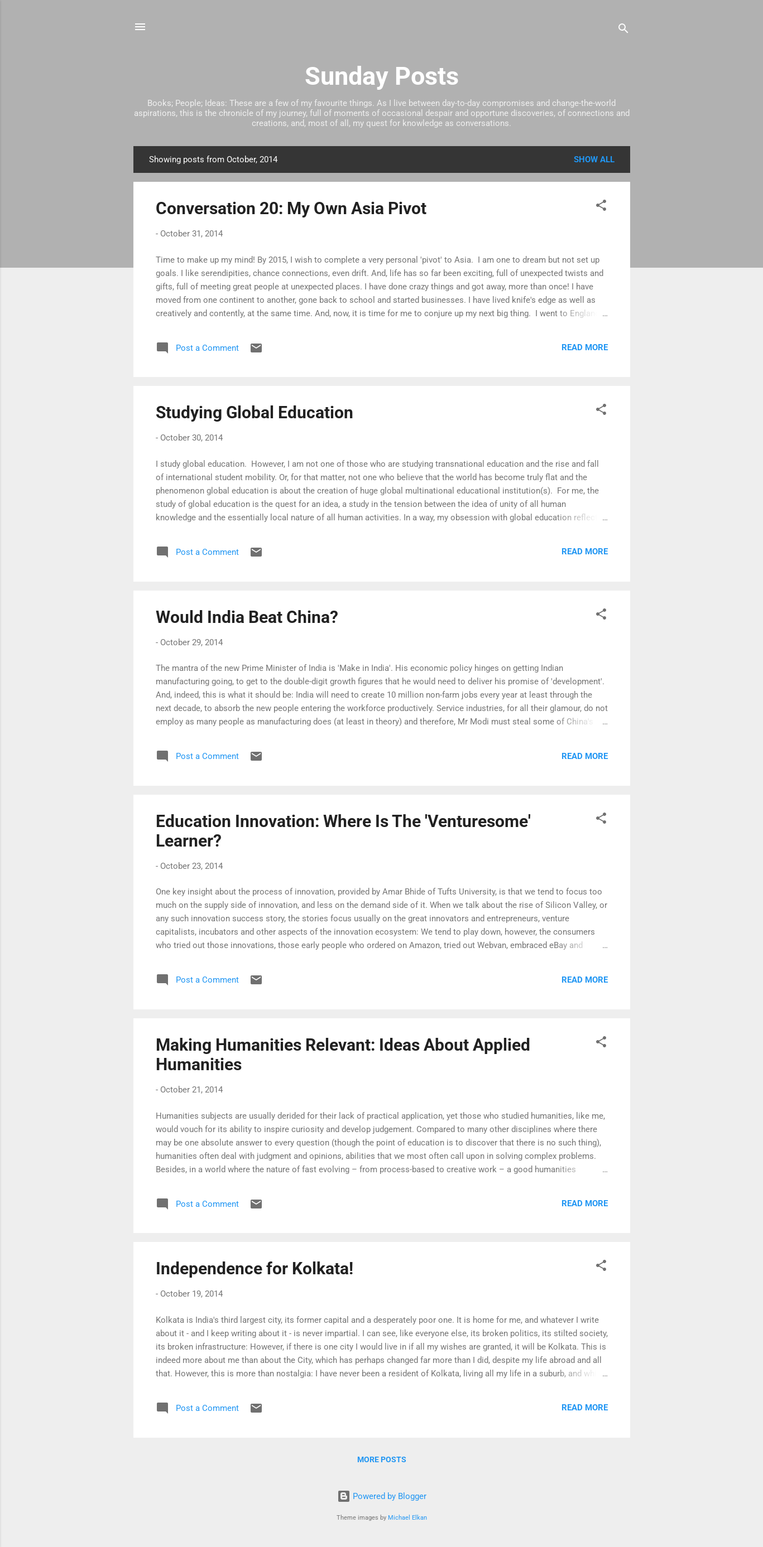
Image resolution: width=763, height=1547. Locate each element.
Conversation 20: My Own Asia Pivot (291, 208)
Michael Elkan (407, 1517)
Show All (594, 159)
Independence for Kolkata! (254, 1268)
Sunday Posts (382, 76)
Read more (585, 347)
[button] (601, 207)
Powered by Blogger (381, 1496)
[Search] (623, 30)
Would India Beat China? (247, 617)
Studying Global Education (254, 412)
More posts (381, 1459)
